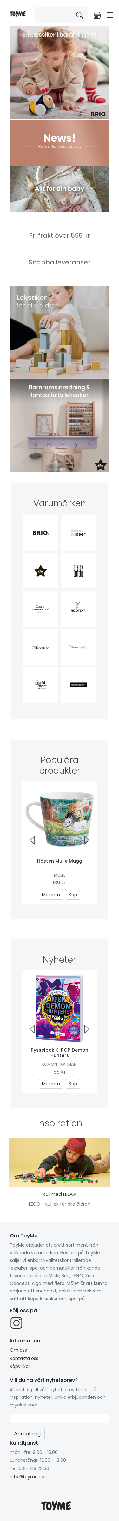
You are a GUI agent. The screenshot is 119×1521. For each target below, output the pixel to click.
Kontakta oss (24, 1358)
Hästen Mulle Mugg (59, 861)
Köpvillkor (20, 1366)
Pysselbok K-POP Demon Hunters (59, 1053)
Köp (73, 894)
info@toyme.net (28, 1477)
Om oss (18, 1350)
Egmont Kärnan (59, 1064)
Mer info (51, 894)
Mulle (59, 875)
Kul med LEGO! (59, 1194)
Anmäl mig (27, 1433)
